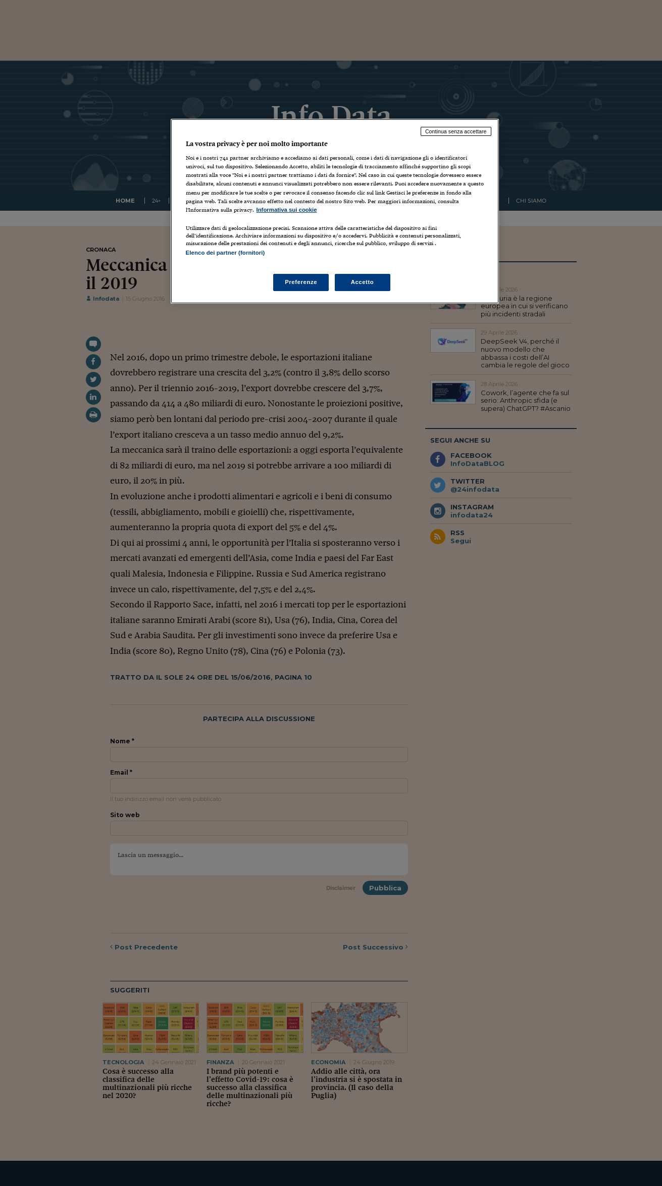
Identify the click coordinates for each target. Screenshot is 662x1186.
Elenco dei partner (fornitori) (225, 253)
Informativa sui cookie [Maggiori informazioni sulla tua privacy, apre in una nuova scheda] (287, 210)
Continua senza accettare (456, 131)
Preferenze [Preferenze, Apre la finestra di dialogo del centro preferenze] (301, 282)
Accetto (362, 282)
